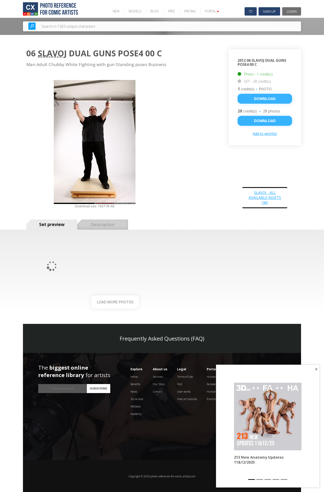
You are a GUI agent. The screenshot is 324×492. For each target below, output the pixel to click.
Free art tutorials (187, 398)
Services (158, 376)
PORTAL (210, 11)
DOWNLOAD (265, 120)
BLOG (153, 11)
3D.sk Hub (136, 398)
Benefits (135, 383)
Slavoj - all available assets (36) (265, 197)
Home (134, 376)
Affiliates (135, 406)
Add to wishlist (265, 133)
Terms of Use (185, 376)
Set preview (52, 224)
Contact (157, 391)
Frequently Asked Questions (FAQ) (162, 337)
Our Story (159, 383)
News (133, 391)
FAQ (179, 383)
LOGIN (292, 11)
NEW (114, 11)
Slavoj (52, 52)
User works (184, 391)
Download (265, 98)
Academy (136, 413)
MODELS (133, 11)
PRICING (188, 11)
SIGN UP (269, 11)
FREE (170, 11)
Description (103, 224)
